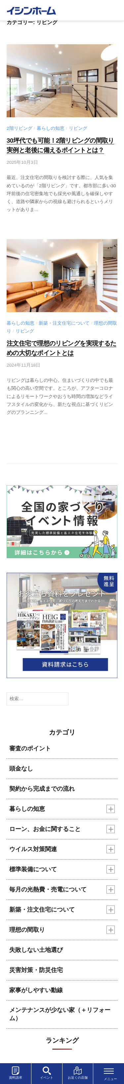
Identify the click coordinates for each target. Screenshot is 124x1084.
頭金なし (21, 768)
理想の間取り (27, 929)
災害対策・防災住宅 (36, 970)
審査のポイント (30, 748)
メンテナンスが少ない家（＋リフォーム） (59, 1014)
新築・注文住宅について (64, 323)
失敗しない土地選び (36, 950)
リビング (78, 128)
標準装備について (33, 869)
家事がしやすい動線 (36, 990)
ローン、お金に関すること (45, 829)
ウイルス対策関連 (33, 849)
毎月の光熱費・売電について (48, 889)
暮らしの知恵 (50, 128)
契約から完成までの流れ (42, 788)
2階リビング (19, 128)
